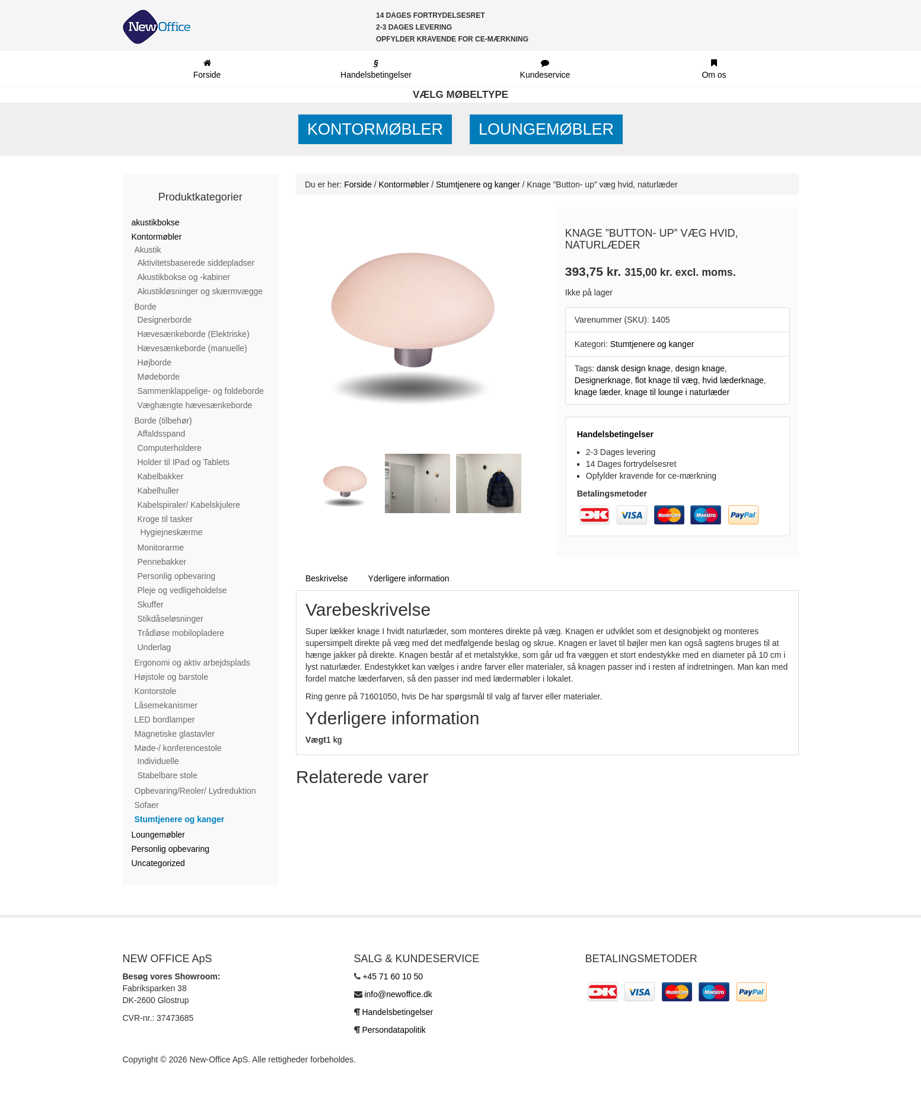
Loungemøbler (546, 129)
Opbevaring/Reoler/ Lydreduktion (195, 790)
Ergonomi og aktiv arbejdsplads (192, 662)
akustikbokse (156, 222)
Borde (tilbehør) (163, 420)
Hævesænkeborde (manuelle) (192, 348)
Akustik (148, 249)
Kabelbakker (161, 476)
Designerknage (602, 380)
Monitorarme (161, 547)
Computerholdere (170, 448)
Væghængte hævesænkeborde (195, 405)
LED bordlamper (165, 719)
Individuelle (158, 761)
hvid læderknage (733, 380)
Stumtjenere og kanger (180, 819)
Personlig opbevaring (177, 576)
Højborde (155, 362)
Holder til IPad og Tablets (184, 462)
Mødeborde (159, 376)
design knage (699, 368)
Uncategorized (158, 863)
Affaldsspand (162, 433)
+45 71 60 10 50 (392, 976)
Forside (358, 184)
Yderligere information (409, 578)
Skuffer (151, 604)
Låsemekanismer (166, 705)
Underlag (154, 647)
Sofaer (147, 805)
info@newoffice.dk (398, 994)
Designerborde (165, 319)
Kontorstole (156, 691)
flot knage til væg (666, 380)
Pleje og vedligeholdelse (182, 590)
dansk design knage (634, 368)
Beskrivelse (326, 578)
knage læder (597, 392)
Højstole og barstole (172, 677)
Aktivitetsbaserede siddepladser (196, 263)
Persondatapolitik (393, 1030)
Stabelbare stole (167, 775)
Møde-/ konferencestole (178, 748)
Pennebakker (162, 562)
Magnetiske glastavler (175, 734)
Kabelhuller (158, 490)
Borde (146, 306)
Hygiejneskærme (172, 532)
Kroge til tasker (165, 519)
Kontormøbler (375, 129)
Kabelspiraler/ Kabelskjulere (189, 505)
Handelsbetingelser (615, 434)
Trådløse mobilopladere (181, 633)
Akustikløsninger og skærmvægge (200, 291)
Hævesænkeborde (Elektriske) (194, 334)
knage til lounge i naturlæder (677, 392)
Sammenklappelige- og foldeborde (201, 391)
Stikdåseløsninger (170, 618)
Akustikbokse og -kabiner (184, 277)
